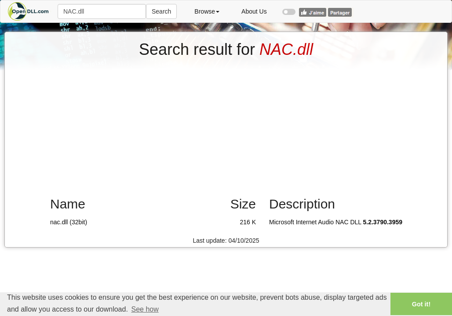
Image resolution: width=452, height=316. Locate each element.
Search (161, 11)
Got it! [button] (421, 304)
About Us (254, 11)
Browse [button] (206, 11)
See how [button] (144, 309)
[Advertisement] (226, 124)
